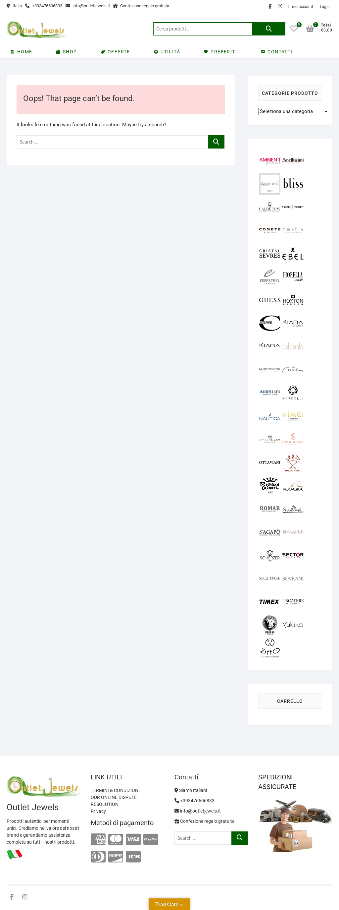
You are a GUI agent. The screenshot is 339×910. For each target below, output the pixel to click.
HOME (24, 51)
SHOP (70, 51)
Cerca (268, 28)
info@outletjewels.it (88, 5)
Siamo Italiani (190, 790)
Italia (14, 5)
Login (325, 6)
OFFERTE (119, 51)
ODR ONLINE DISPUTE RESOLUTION (114, 801)
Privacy (98, 811)
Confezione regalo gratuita (141, 5)
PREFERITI (224, 51)
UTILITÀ (170, 51)
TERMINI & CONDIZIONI (115, 790)
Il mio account (300, 6)
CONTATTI (279, 51)
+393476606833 (43, 5)
